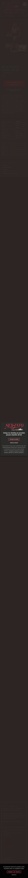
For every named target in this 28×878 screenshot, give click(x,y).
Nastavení (10, 871)
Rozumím (18, 871)
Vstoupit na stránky (14, 439)
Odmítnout (14, 874)
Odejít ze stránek (14, 442)
